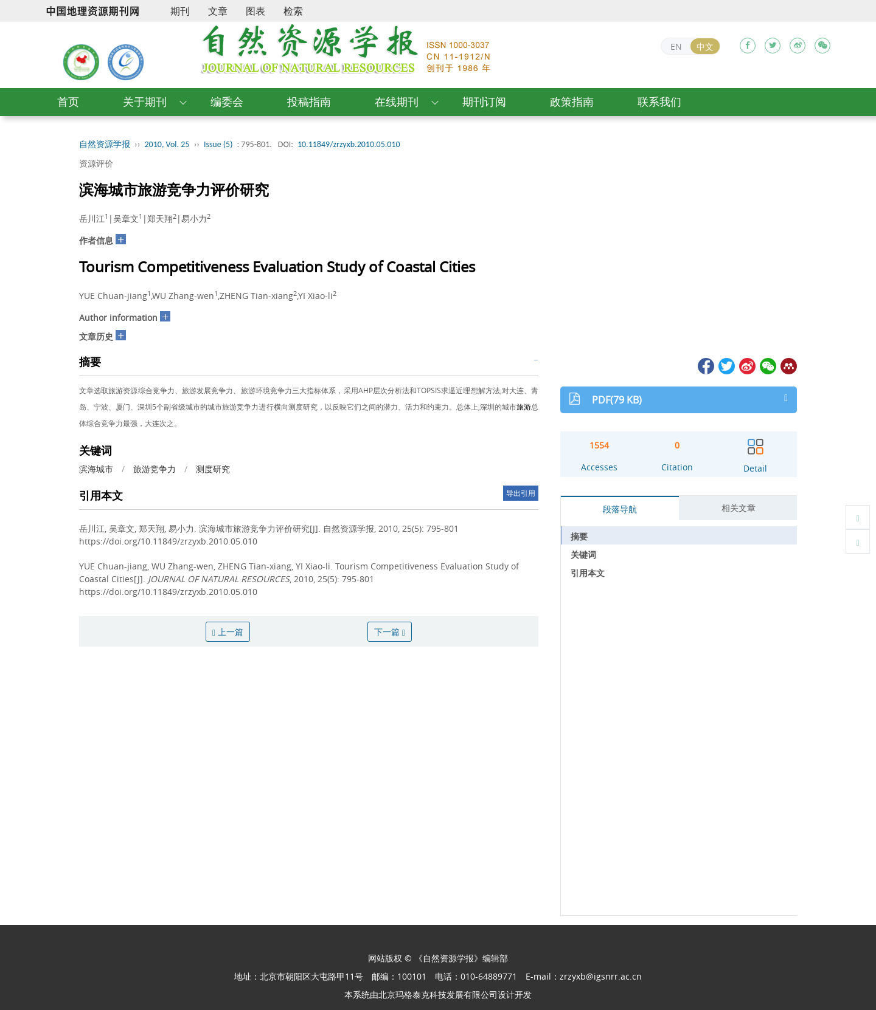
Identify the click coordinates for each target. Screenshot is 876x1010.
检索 (293, 11)
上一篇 (227, 631)
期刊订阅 (484, 102)
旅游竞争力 (154, 469)
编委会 (226, 102)
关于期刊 (145, 102)
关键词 (583, 554)
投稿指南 (309, 102)
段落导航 (620, 509)
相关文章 (738, 508)
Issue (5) (218, 144)
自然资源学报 (104, 144)
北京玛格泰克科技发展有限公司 (438, 994)
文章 (218, 11)
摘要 (579, 536)
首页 (68, 102)
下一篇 (389, 631)
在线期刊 (397, 102)
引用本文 (588, 573)
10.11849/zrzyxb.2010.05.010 (348, 144)
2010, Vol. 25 (167, 144)
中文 (705, 46)
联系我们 (659, 102)
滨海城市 (96, 469)
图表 (255, 11)
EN (676, 46)
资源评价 (96, 163)
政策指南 (572, 102)
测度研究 (213, 469)
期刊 (180, 11)
